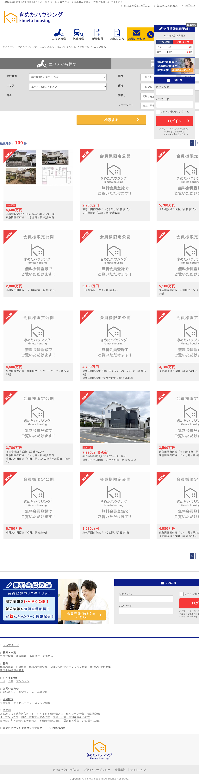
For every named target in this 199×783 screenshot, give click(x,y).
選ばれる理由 (71, 720)
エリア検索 (58, 34)
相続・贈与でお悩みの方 (35, 717)
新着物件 (97, 34)
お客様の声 (58, 728)
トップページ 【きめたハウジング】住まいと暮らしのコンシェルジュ (38, 46)
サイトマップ (138, 769)
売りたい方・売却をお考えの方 (71, 717)
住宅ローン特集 (75, 713)
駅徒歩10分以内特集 (12, 670)
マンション (22, 681)
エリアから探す (57, 63)
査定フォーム (26, 692)
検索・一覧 (9, 652)
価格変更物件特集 (100, 666)
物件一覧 (85, 46)
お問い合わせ (136, 34)
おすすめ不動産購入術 (50, 713)
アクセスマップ (22, 702)
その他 (7, 710)
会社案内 (8, 699)
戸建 (10, 681)
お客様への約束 (91, 720)
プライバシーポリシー (97, 769)
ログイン (190, 5)
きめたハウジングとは (137, 5)
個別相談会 (94, 713)
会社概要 (5, 702)
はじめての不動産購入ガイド (17, 713)
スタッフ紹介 (42, 702)
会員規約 (120, 769)
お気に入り (117, 34)
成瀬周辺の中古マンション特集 (68, 666)
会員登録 (42, 692)
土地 (2, 681)
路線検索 (78, 34)
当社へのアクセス (167, 5)
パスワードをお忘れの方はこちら (174, 129)
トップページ (11, 645)
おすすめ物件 (11, 677)
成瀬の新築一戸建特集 (13, 666)
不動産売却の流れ (50, 720)
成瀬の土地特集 (38, 666)
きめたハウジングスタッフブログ (22, 728)
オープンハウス (9, 717)
